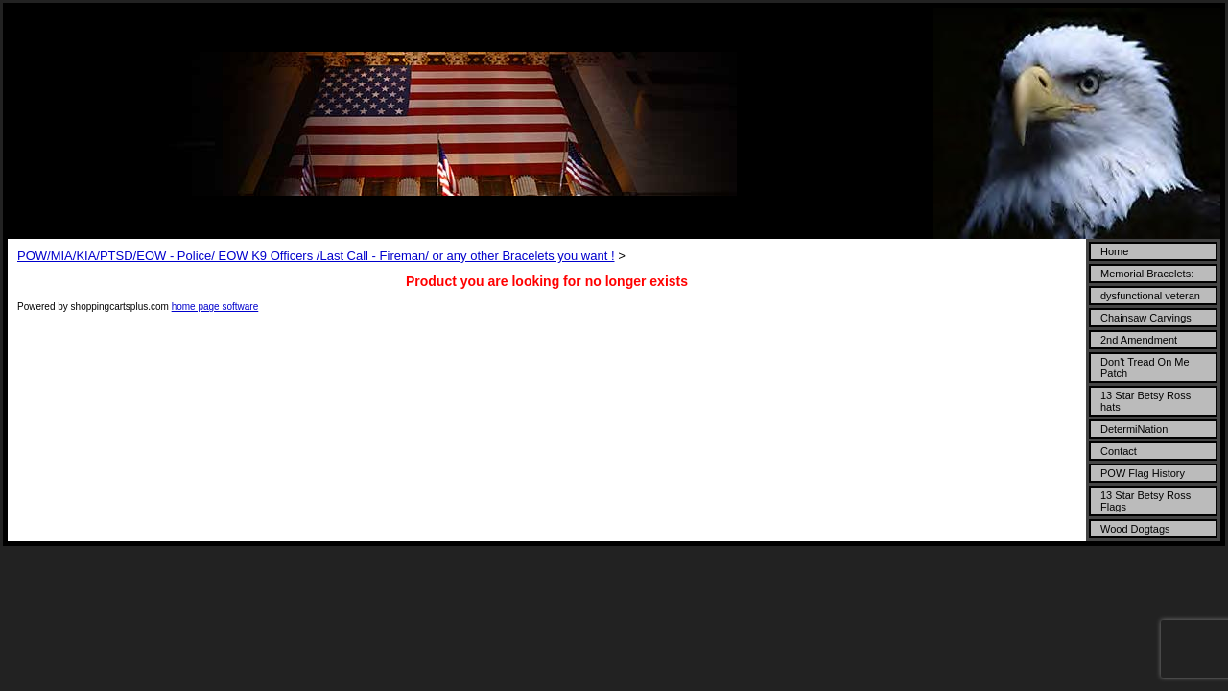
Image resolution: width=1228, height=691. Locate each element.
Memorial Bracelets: (1146, 273)
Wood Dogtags (1135, 529)
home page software (215, 306)
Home (1114, 251)
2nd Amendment (1138, 340)
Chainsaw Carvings (1146, 317)
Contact (1118, 451)
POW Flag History (1142, 473)
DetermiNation (1134, 429)
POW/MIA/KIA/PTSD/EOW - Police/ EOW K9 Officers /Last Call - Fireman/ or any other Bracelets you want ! (316, 256)
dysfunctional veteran (1150, 295)
